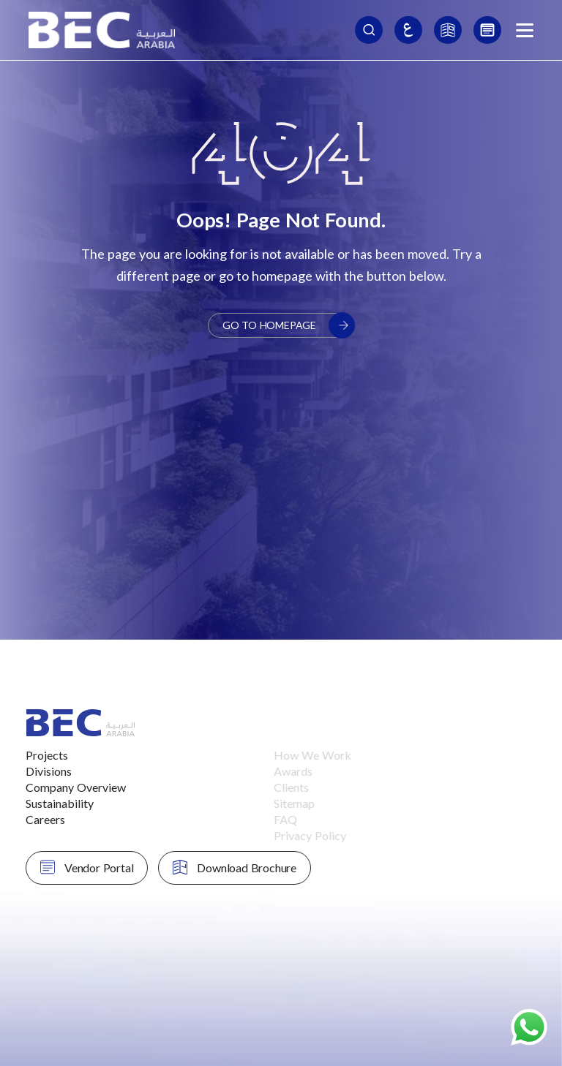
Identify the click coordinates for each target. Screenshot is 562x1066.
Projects (31, 755)
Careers (30, 819)
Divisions (33, 771)
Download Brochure (220, 867)
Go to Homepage (288, 325)
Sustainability (44, 803)
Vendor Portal (71, 867)
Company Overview (60, 787)
